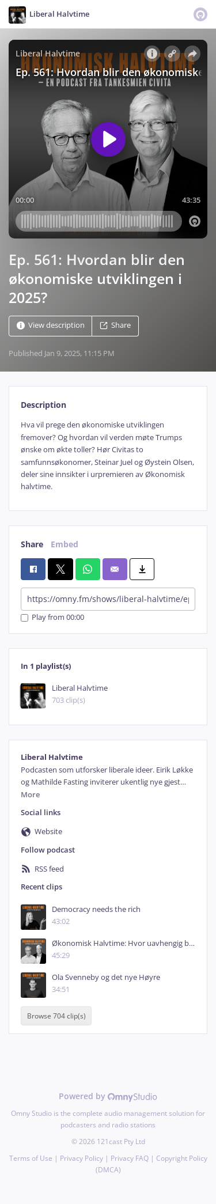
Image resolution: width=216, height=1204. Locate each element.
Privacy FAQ (130, 1158)
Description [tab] (43, 404)
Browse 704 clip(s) (56, 1016)
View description (51, 326)
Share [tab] (32, 544)
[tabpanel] (108, 456)
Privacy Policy (81, 1158)
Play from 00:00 (52, 618)
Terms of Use (30, 1158)
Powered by (108, 1096)
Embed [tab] (64, 544)
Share (115, 326)
